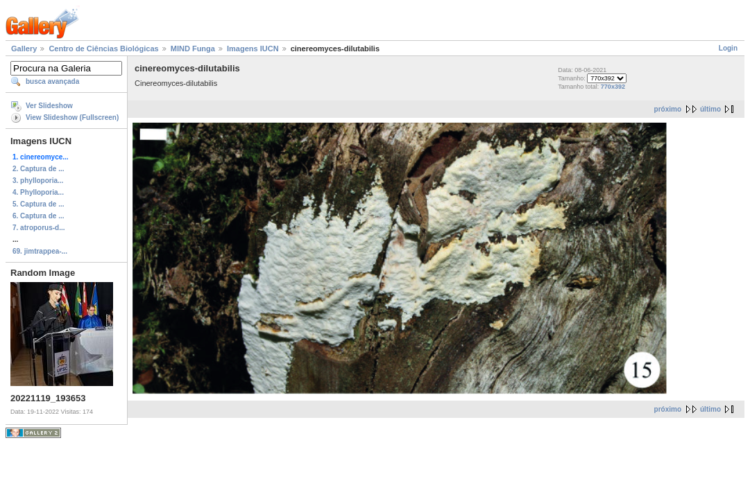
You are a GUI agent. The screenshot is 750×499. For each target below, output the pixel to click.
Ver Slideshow (49, 106)
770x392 (613, 86)
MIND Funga (193, 48)
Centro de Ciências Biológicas (103, 48)
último (710, 109)
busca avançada (52, 81)
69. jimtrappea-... (39, 251)
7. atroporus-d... (38, 227)
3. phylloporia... (37, 180)
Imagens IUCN (253, 48)
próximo (667, 109)
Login (728, 48)
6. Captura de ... (38, 216)
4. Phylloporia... (38, 192)
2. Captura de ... (38, 169)
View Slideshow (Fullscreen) (72, 117)
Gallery (24, 48)
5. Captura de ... (38, 204)
